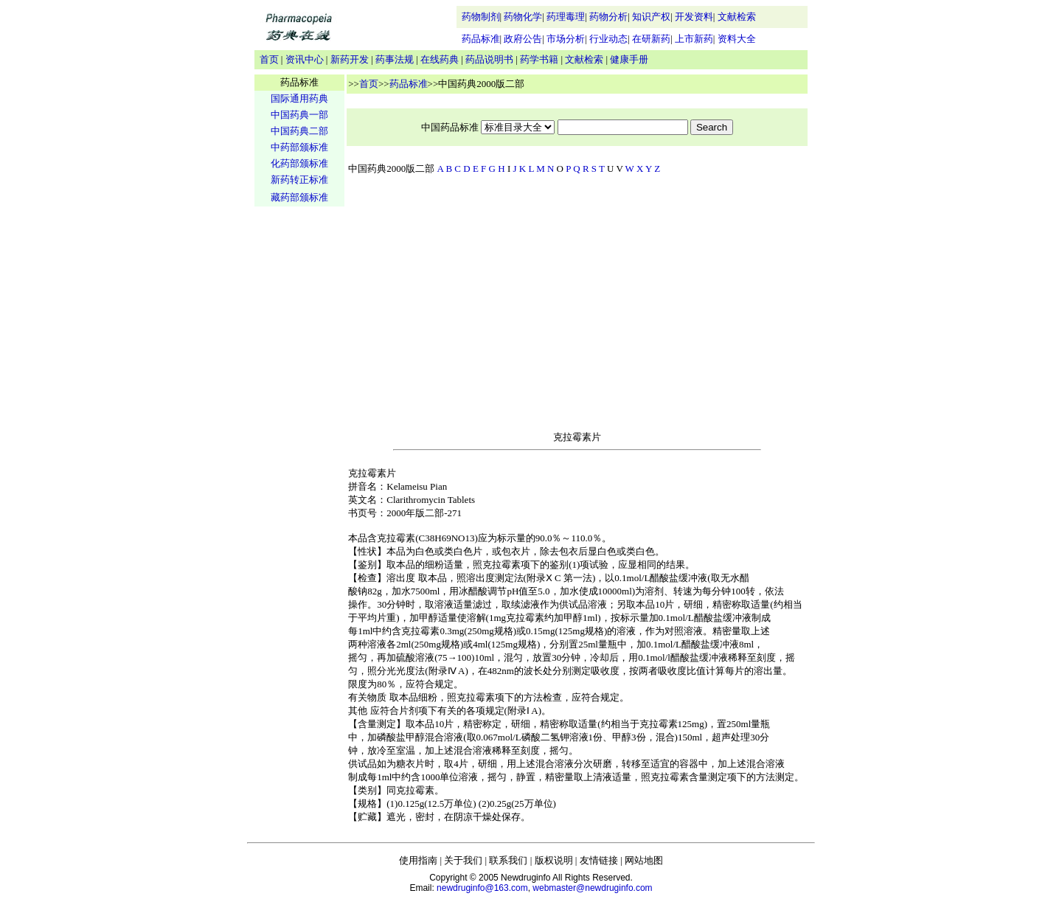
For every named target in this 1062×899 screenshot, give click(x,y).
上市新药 (694, 38)
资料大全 (737, 38)
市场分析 (565, 38)
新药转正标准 (299, 179)
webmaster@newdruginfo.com (592, 888)
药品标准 (481, 38)
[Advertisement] (299, 439)
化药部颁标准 (299, 163)
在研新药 (651, 38)
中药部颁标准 (299, 147)
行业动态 (608, 38)
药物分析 (608, 16)
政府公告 (523, 38)
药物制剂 (481, 16)
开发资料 (694, 16)
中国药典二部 (299, 130)
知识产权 (651, 16)
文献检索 (737, 16)
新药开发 (349, 59)
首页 (269, 59)
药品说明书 (489, 59)
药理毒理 (565, 16)
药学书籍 (539, 59)
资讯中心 (304, 59)
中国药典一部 (299, 114)
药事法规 (394, 59)
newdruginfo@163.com (482, 888)
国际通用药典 (299, 98)
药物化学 (523, 16)
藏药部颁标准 (299, 197)
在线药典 (439, 59)
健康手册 (629, 59)
